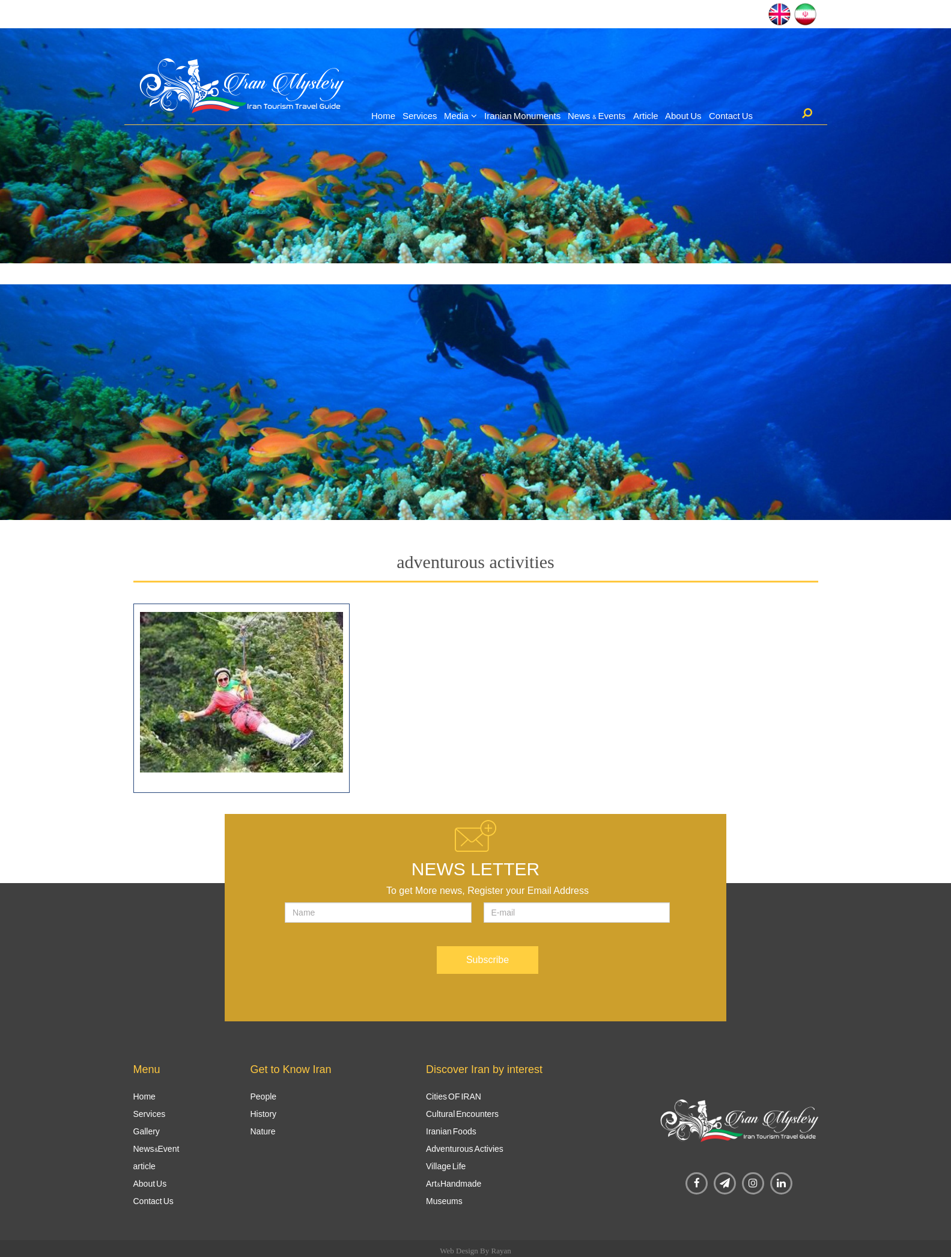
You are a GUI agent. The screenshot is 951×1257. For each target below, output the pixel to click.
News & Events (596, 116)
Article (645, 116)
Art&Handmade (453, 1183)
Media (456, 116)
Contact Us (731, 116)
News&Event (156, 1148)
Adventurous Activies (464, 1148)
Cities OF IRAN (453, 1096)
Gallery (146, 1131)
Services (420, 116)
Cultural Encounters (462, 1114)
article (144, 1166)
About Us (683, 116)
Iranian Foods (451, 1131)
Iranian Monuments (522, 116)
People (264, 1096)
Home (383, 116)
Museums (444, 1201)
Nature (263, 1131)
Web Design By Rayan (475, 1250)
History (264, 1114)
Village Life (446, 1166)
